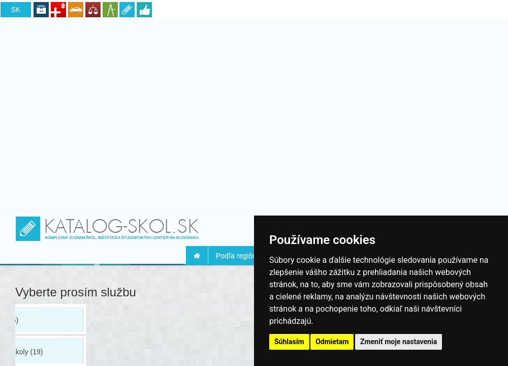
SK (16, 10)
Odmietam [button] (331, 342)
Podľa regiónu (238, 256)
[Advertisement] (254, 113)
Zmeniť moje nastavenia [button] (398, 342)
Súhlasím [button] (289, 342)
